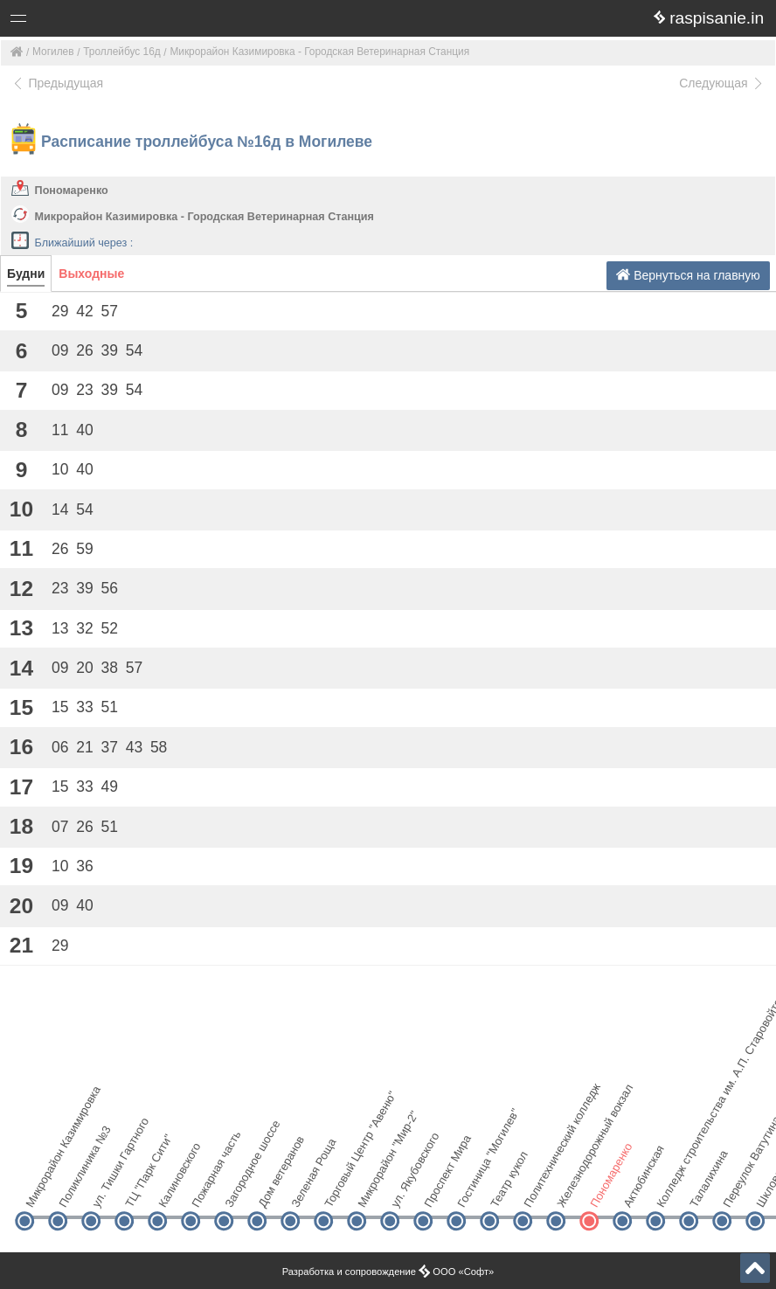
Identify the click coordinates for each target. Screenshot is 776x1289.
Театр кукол (504, 1190)
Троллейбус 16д (121, 51)
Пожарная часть (205, 1190)
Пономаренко (71, 190)
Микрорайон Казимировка (39, 1190)
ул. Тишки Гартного (105, 1190)
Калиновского (172, 1190)
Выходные (91, 274)
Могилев (53, 51)
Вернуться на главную (688, 274)
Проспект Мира (437, 1190)
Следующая (722, 83)
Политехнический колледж (537, 1190)
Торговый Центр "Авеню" (338, 1190)
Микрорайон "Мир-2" (371, 1190)
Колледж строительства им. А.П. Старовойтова (670, 1190)
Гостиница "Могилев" (470, 1190)
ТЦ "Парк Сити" (138, 1190)
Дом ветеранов (271, 1190)
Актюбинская (636, 1190)
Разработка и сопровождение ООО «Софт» (388, 1271)
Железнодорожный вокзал (570, 1190)
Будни (26, 274)
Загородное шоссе (238, 1190)
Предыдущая (57, 83)
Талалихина (703, 1190)
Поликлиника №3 (72, 1190)
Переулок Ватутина (736, 1190)
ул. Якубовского (404, 1190)
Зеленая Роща (304, 1190)
